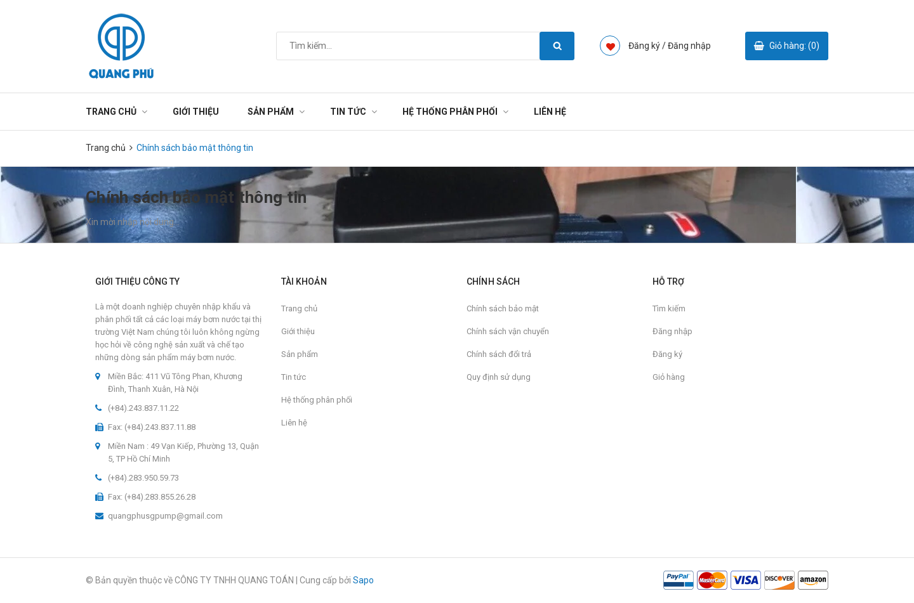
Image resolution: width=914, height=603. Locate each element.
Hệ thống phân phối (450, 112)
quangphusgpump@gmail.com (165, 516)
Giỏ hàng (668, 377)
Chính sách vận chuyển (508, 331)
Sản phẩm (271, 112)
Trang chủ (111, 112)
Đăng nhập (689, 46)
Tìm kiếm (669, 308)
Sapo (363, 580)
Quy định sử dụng (499, 377)
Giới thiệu (196, 112)
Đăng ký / (647, 46)
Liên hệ (550, 112)
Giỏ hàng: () (794, 46)
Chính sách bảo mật (503, 308)
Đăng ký (667, 354)
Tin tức (348, 112)
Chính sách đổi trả (499, 354)
